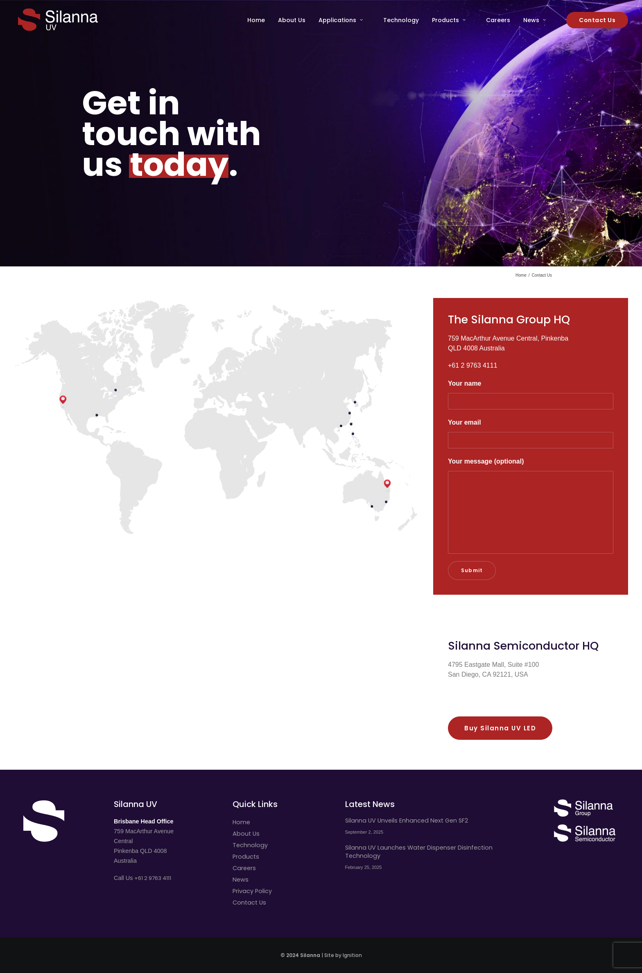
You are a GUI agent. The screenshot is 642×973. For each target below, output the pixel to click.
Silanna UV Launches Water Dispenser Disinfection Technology (419, 851)
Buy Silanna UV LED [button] (500, 728)
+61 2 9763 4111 (152, 878)
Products (449, 20)
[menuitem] (259, 20)
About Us (291, 20)
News (534, 20)
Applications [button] (341, 20)
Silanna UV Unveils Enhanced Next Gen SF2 (406, 820)
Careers (498, 20)
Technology (401, 20)
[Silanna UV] (58, 20)
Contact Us (249, 902)
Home (256, 20)
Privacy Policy (252, 891)
